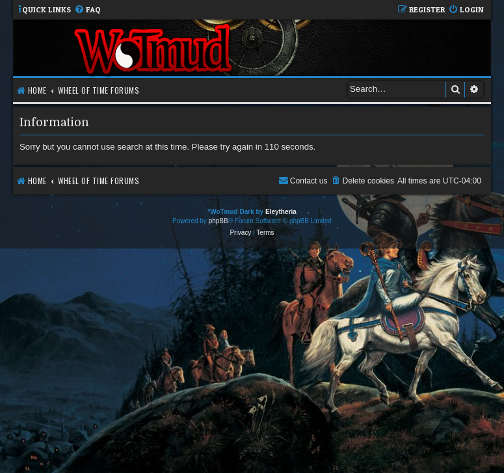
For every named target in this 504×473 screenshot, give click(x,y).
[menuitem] (87, 10)
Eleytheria (281, 211)
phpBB (218, 220)
